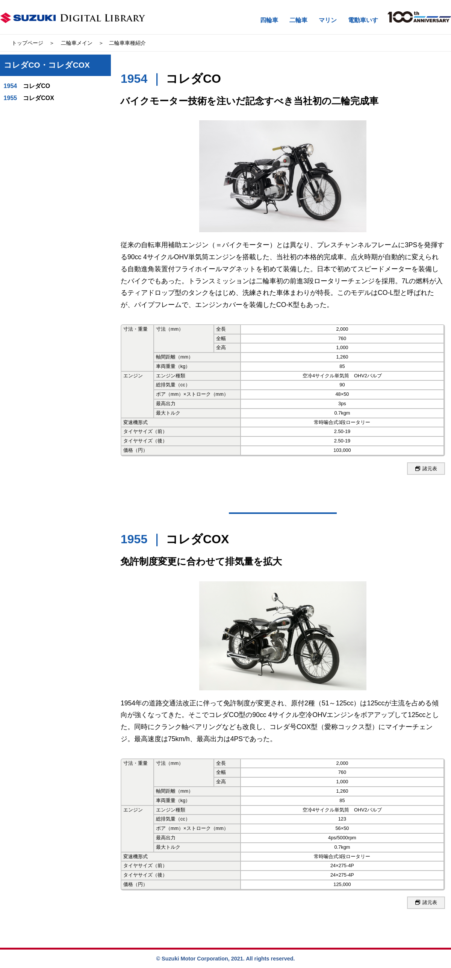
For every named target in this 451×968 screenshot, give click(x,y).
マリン (328, 20)
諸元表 (426, 468)
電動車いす (363, 20)
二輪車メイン (76, 43)
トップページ (27, 43)
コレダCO (27, 86)
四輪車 (269, 20)
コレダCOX (29, 98)
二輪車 (298, 20)
